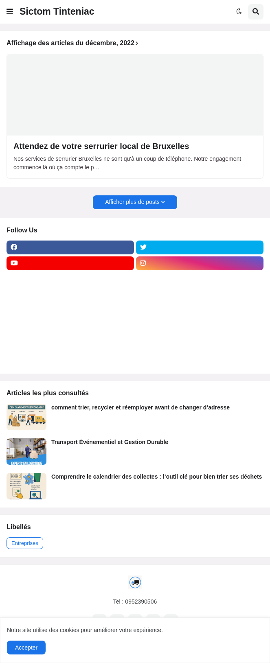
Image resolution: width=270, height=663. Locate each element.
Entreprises (24, 543)
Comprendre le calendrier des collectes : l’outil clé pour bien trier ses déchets (156, 476)
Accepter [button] (26, 647)
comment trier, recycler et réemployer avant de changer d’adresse (140, 407)
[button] (10, 12)
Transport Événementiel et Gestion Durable (109, 442)
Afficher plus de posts (132, 202)
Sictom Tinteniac (57, 11)
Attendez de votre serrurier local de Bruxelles (101, 146)
